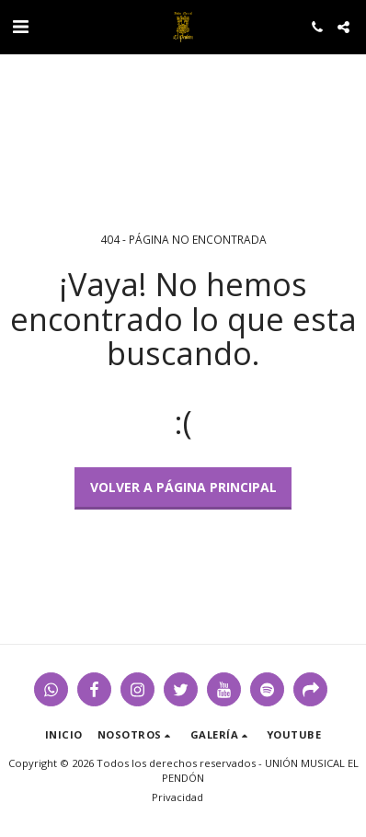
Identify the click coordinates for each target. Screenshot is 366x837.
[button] (20, 26)
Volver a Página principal (183, 487)
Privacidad (177, 797)
